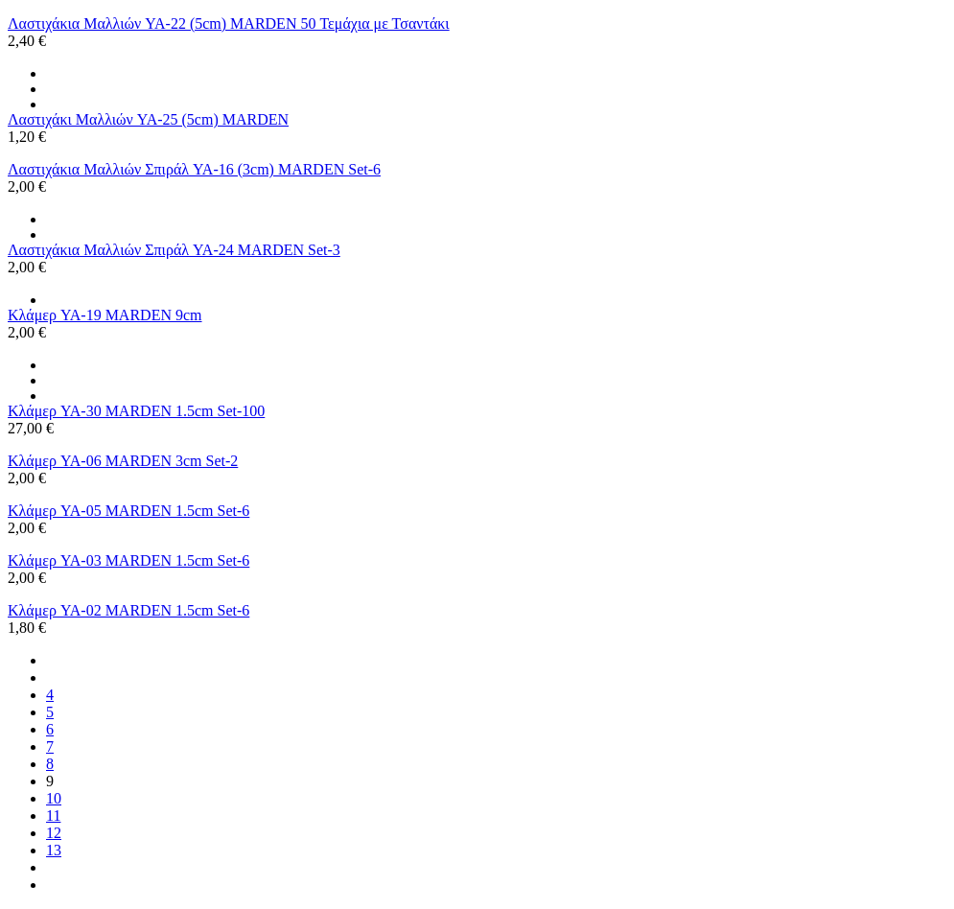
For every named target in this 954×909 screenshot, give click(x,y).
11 (53, 815)
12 (53, 833)
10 (53, 798)
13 (53, 850)
